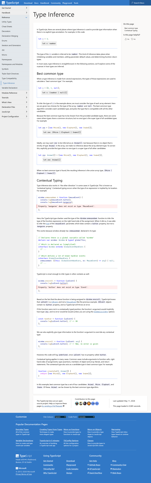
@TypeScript (94, 468)
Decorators (6, 31)
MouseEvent (71, 302)
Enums (4, 40)
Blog (114, 460)
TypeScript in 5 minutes (49, 440)
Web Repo (116, 472)
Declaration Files (14, 107)
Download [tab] (28, 3)
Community (48, 464)
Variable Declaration (9, 88)
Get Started (14, 8)
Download (70, 460)
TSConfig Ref (48, 468)
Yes (127, 39)
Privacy (19, 474)
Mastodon (116, 468)
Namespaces (7, 59)
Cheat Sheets (7, 26)
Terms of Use (27, 474)
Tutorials (14, 97)
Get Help (93, 460)
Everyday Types (22, 429)
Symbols (5, 69)
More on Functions (71, 429)
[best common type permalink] (35, 73)
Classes (90, 440)
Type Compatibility (9, 78)
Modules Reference (14, 93)
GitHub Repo (94, 464)
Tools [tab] (76, 3)
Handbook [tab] (44, 3)
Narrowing (115, 429)
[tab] (36, 3)
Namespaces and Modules (12, 64)
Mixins (4, 55)
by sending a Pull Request (52, 406)
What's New (14, 102)
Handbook (14, 12)
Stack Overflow (95, 472)
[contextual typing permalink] (35, 180)
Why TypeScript (50, 472)
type (47, 223)
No (133, 39)
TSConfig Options (71, 440)
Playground (71, 464)
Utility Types (7, 21)
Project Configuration (14, 116)
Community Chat (119, 464)
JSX (3, 50)
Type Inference (9, 83)
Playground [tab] (67, 3)
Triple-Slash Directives (10, 73)
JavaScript (14, 111)
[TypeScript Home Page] (11, 3)
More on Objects (95, 429)
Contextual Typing (131, 30)
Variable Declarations (24, 440)
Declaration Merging (10, 36)
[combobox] (142, 3)
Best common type (131, 28)
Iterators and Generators (11, 45)
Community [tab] (56, 3)
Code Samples (72, 468)
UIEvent (55, 302)
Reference (14, 17)
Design (69, 472)
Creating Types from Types (51, 429)
